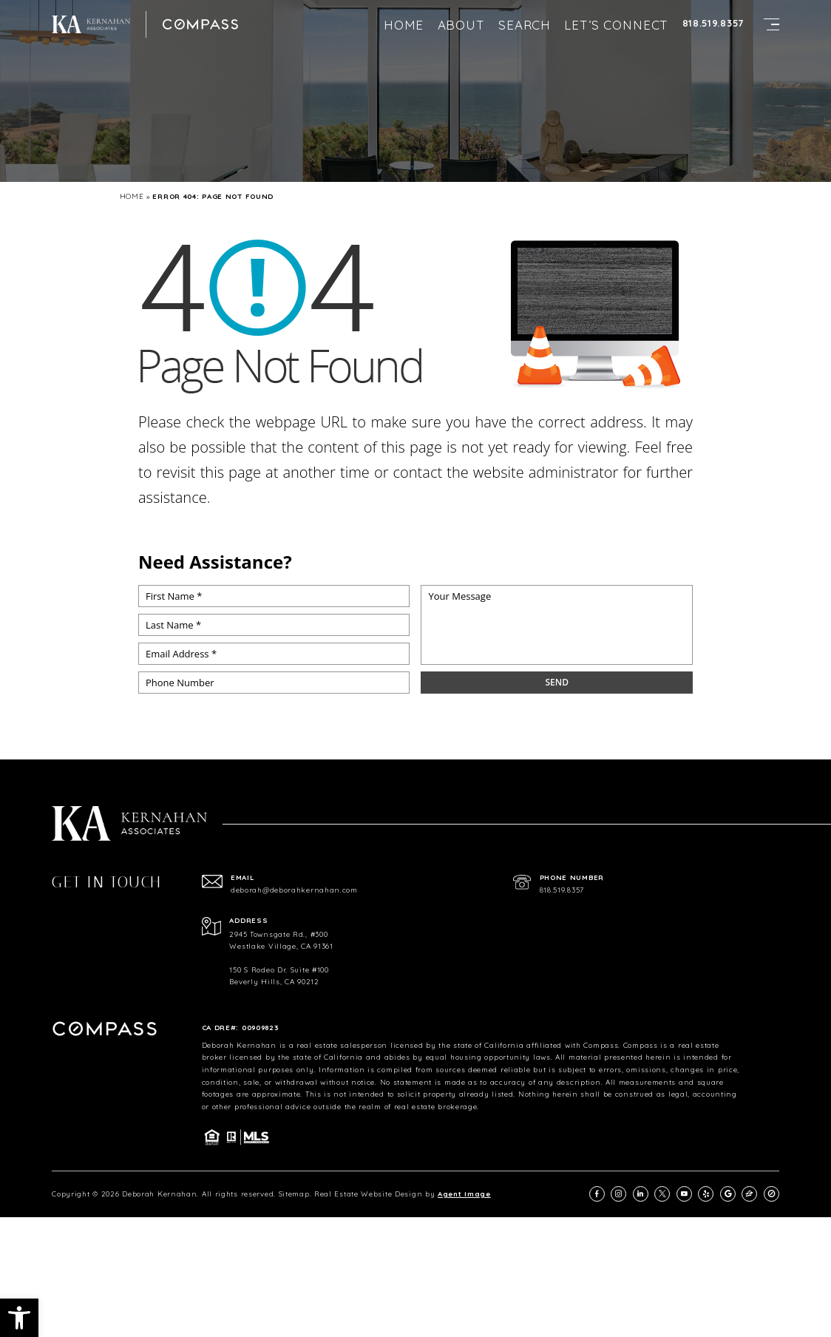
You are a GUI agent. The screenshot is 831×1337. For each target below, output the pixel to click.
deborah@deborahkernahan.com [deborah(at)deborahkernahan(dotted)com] (294, 890)
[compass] (771, 1194)
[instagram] (618, 1194)
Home (404, 24)
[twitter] (662, 1194)
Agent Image (464, 1193)
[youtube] (684, 1194)
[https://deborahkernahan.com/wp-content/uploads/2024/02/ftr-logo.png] (91, 24)
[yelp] (705, 1194)
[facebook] (597, 1194)
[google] (728, 1194)
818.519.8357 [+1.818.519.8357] (713, 23)
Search (524, 24)
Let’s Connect (616, 24)
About (461, 24)
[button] (19, 1318)
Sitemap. (295, 1193)
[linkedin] (640, 1194)
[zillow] (749, 1194)
